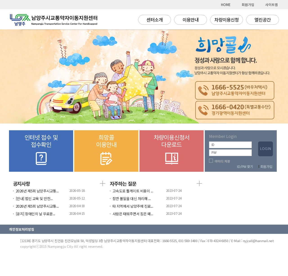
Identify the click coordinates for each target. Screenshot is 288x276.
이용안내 (190, 19)
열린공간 (262, 19)
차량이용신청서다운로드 (172, 150)
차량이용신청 (226, 19)
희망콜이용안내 (106, 150)
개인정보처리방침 (21, 229)
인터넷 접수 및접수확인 (41, 150)
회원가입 (248, 4)
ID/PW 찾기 (245, 166)
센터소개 (154, 19)
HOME (226, 4)
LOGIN (265, 148)
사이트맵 (271, 4)
